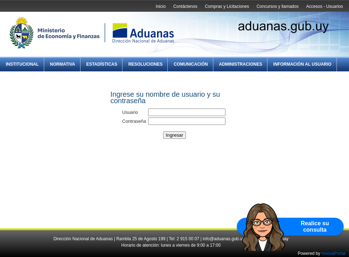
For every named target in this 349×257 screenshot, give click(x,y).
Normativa (62, 64)
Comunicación (191, 64)
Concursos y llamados (277, 6)
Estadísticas (101, 64)
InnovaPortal (333, 253)
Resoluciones (145, 64)
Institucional (22, 64)
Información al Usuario (302, 64)
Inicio (161, 6)
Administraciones (240, 64)
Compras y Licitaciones (227, 6)
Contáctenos (185, 6)
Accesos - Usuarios (324, 6)
